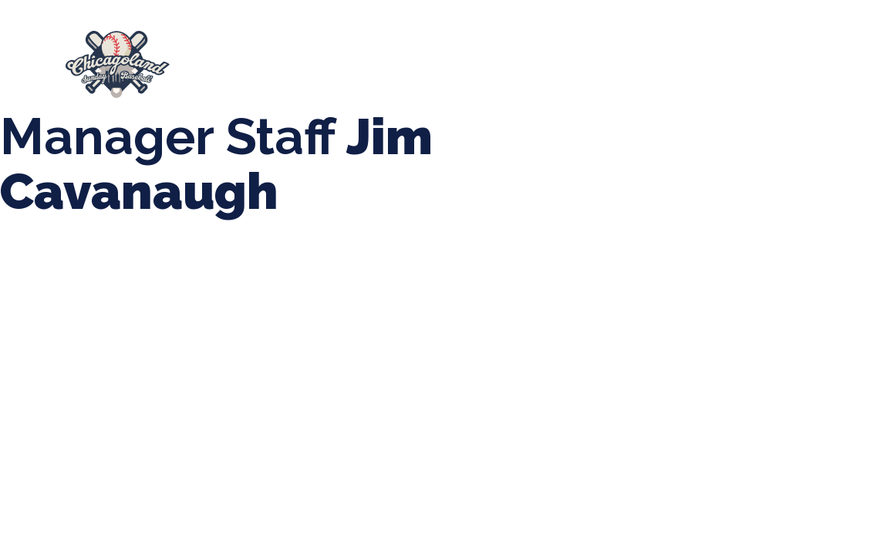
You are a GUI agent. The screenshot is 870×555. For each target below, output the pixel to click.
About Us (241, 57)
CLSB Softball (605, 57)
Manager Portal (392, 72)
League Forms (514, 72)
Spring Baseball (356, 57)
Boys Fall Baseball (739, 57)
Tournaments (484, 57)
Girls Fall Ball (267, 72)
